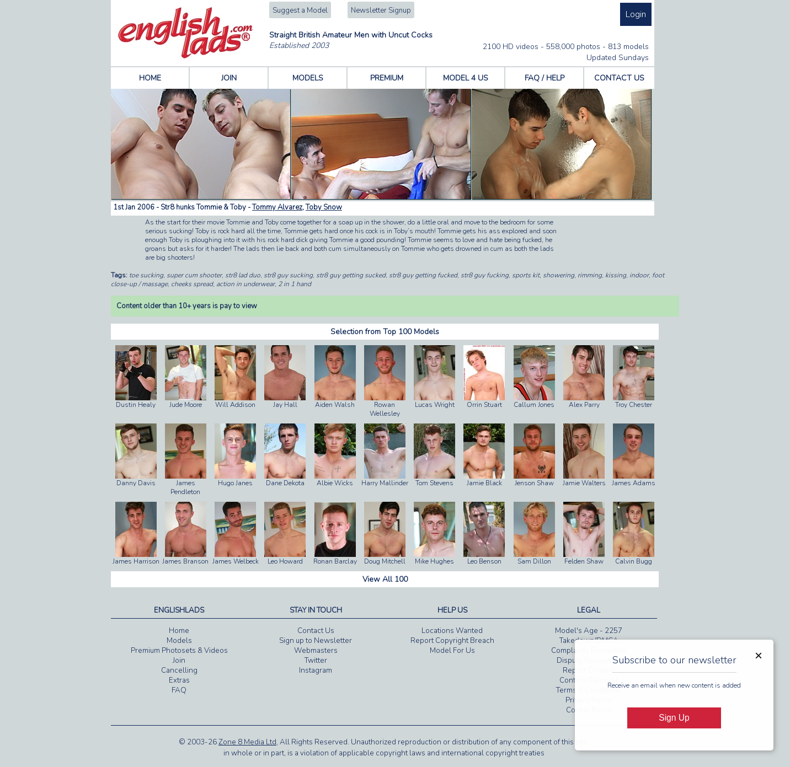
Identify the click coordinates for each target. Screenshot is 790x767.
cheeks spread (192, 284)
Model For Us (452, 651)
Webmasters (316, 651)
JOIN (229, 78)
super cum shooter (194, 275)
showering (558, 275)
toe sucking (146, 275)
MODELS (307, 78)
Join (179, 661)
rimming (590, 275)
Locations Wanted (452, 631)
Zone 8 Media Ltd (247, 742)
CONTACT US (619, 78)
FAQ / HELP (544, 78)
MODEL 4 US (465, 78)
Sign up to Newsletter (315, 641)
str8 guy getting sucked (351, 275)
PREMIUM (386, 78)
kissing (615, 275)
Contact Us (315, 631)
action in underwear (245, 284)
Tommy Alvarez (277, 207)
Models (179, 641)
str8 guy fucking (485, 275)
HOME (150, 78)
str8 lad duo (242, 275)
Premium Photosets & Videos (179, 651)
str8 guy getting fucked (423, 275)
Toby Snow (324, 207)
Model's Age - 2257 (588, 631)
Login (636, 14)
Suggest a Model (300, 10)
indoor (639, 275)
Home (179, 631)
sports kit (526, 275)
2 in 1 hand (294, 284)
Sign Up (674, 717)
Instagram (315, 670)
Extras (179, 680)
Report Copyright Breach (452, 641)
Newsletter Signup (381, 10)
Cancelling (179, 670)
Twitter (316, 661)
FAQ (179, 690)
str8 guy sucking (288, 275)
